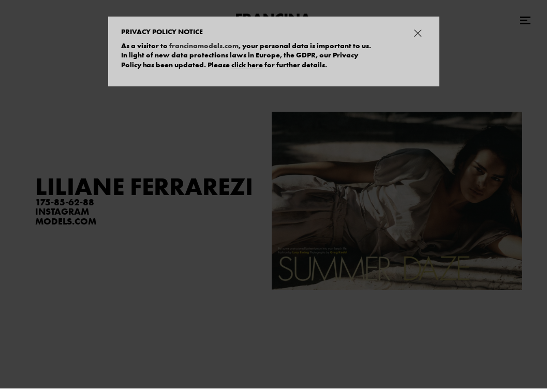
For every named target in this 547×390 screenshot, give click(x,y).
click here (247, 64)
